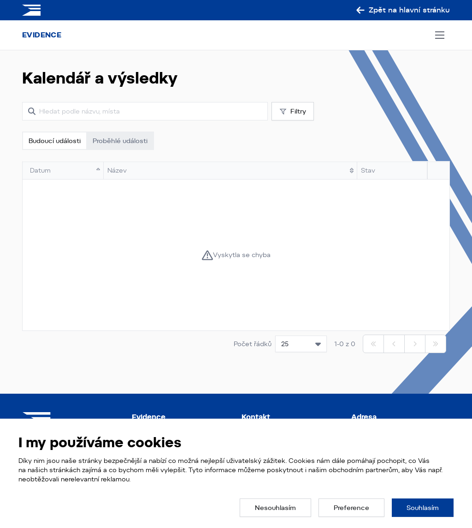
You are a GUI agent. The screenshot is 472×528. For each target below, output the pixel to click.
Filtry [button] (292, 111)
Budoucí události (55, 140)
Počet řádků (252, 344)
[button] (275, 507)
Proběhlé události (120, 140)
